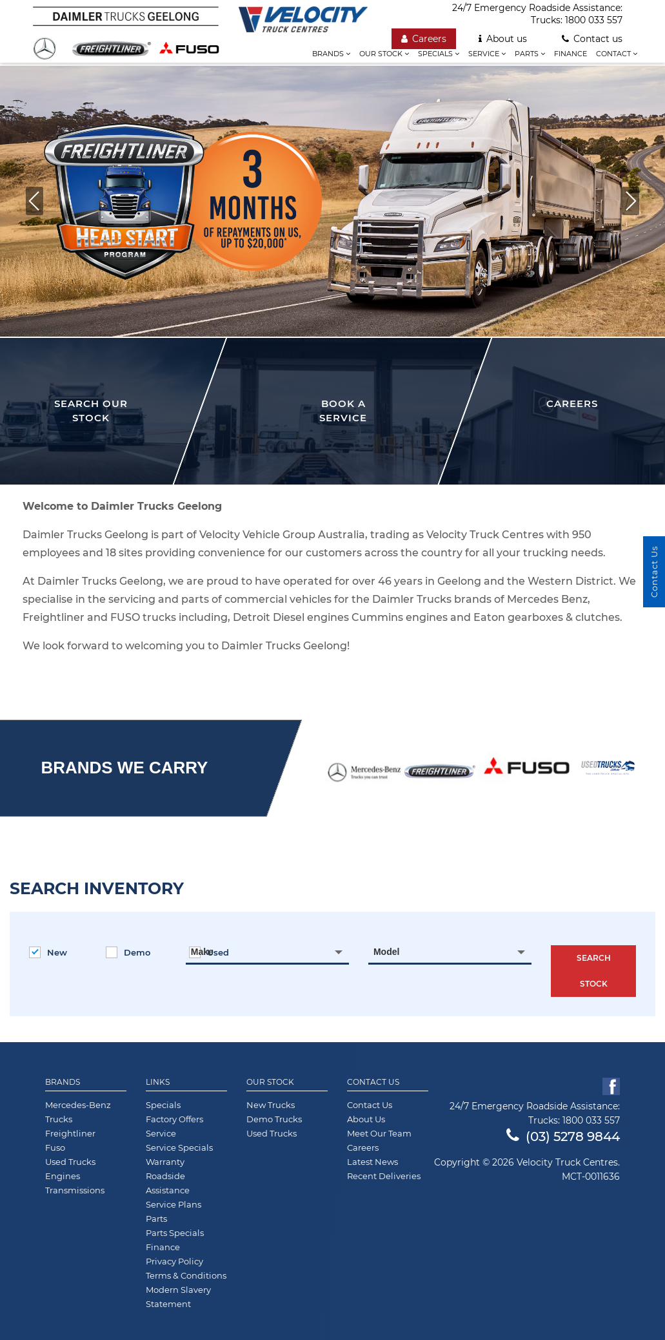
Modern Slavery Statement (178, 1296)
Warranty (165, 1162)
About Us (366, 1119)
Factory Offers (174, 1119)
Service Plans (173, 1204)
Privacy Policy (174, 1261)
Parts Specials (175, 1233)
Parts (530, 53)
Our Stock (270, 1082)
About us (503, 39)
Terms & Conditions (186, 1275)
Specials (438, 53)
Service (487, 53)
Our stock (384, 53)
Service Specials (179, 1147)
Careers (423, 39)
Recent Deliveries (384, 1176)
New (48, 952)
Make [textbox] (202, 952)
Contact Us (373, 1082)
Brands (331, 53)
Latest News (372, 1162)
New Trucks (270, 1105)
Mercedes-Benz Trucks (78, 1112)
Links (158, 1082)
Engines (62, 1176)
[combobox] (267, 952)
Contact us (592, 39)
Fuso (55, 1147)
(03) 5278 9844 (563, 1136)
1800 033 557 (593, 20)
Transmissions (74, 1190)
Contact (616, 53)
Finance (570, 53)
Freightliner (70, 1133)
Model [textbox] (386, 952)
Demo (128, 952)
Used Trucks (70, 1162)
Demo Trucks (274, 1119)
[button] (630, 201)
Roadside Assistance (168, 1183)
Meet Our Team (379, 1133)
